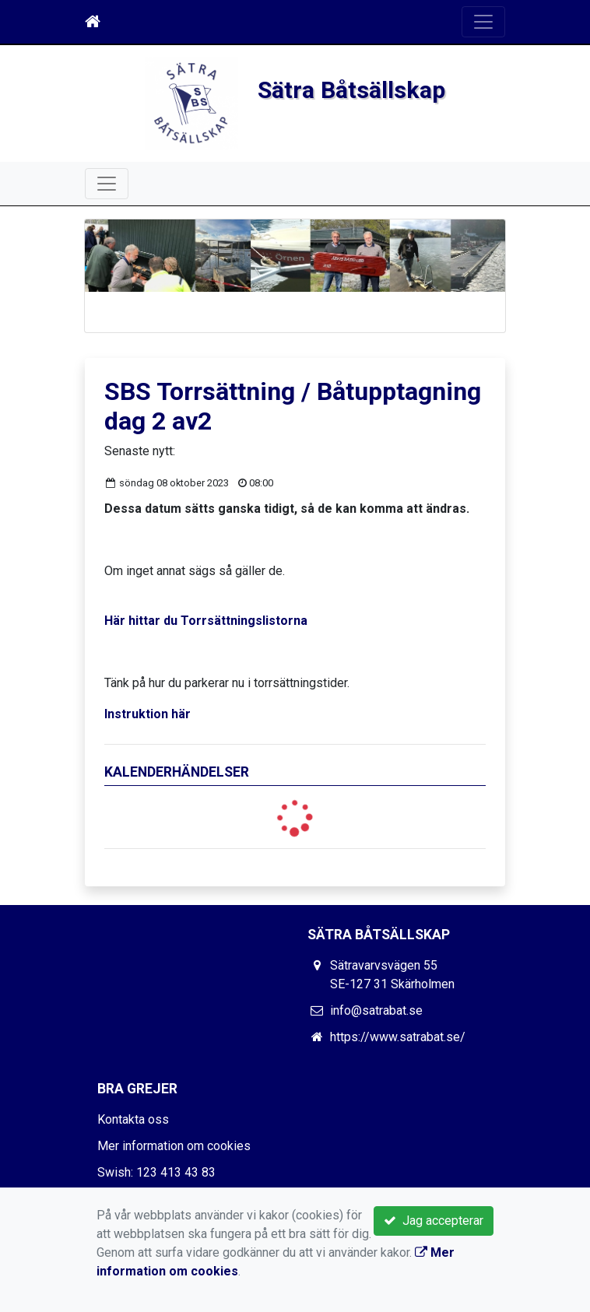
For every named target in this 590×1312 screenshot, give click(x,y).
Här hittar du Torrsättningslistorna (205, 620)
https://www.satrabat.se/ (397, 1037)
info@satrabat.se (376, 1010)
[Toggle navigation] (483, 21)
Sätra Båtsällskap (351, 89)
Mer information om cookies (174, 1145)
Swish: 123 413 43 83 (156, 1172)
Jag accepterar (433, 1220)
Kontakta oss (133, 1119)
